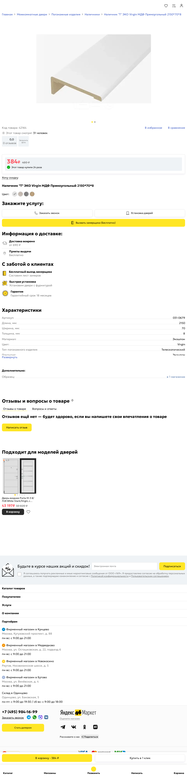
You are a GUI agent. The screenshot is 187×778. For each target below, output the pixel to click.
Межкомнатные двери (32, 14)
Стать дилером (23, 727)
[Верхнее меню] (5, 5)
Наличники (92, 14)
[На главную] (17, 5)
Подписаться (172, 566)
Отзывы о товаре (14, 409)
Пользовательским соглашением (150, 576)
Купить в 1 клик (140, 758)
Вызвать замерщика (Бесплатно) (96, 222)
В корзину (47, 758)
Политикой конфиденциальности (110, 576)
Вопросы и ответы (44, 409)
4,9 (7, 460)
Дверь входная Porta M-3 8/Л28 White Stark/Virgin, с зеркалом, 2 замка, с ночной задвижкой (18, 500)
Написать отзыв (16, 427)
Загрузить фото (23, 141)
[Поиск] (155, 5)
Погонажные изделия (65, 14)
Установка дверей (142, 213)
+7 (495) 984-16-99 (19, 711)
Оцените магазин (70, 718)
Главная (7, 14)
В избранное (28, 512)
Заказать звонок (49, 213)
